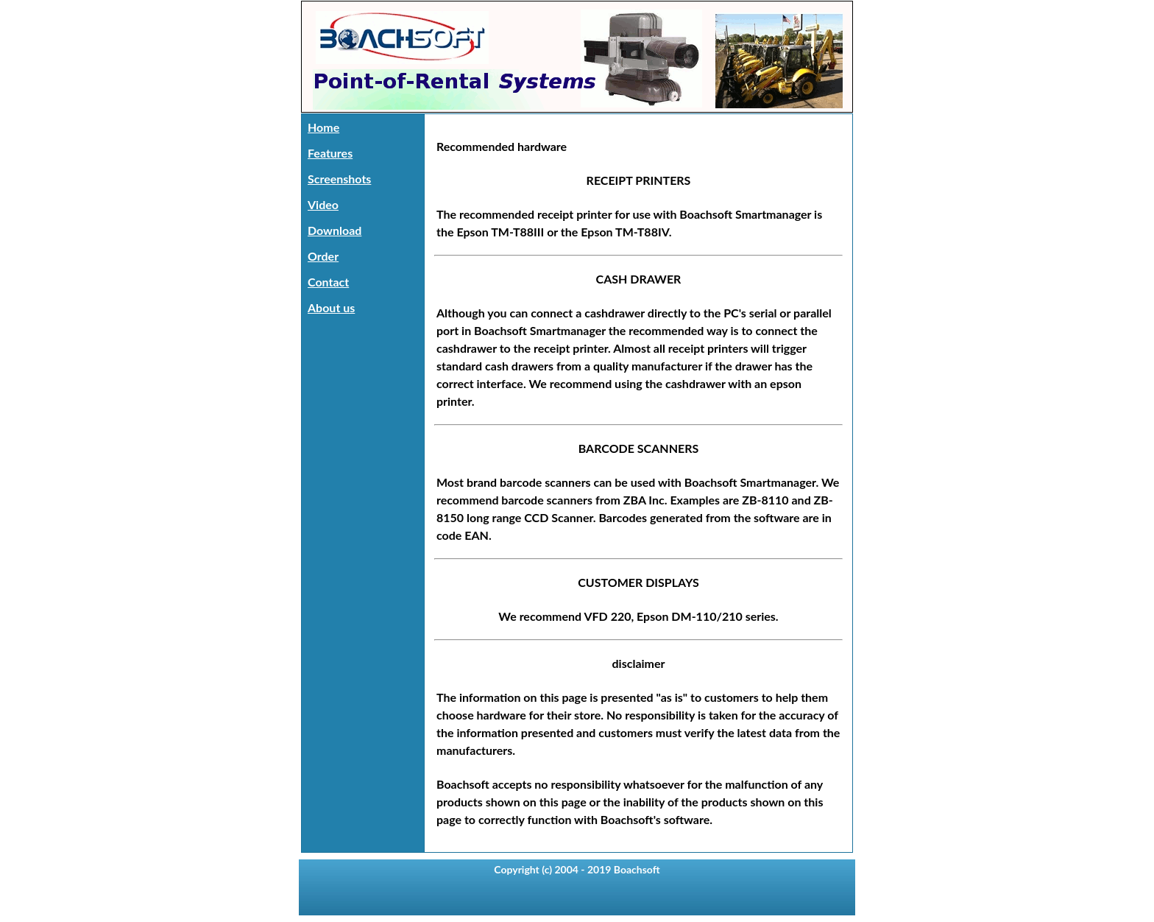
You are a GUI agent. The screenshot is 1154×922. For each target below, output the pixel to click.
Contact (328, 282)
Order (323, 256)
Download (334, 230)
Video (323, 204)
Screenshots (339, 179)
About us (331, 307)
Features (330, 153)
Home (323, 127)
